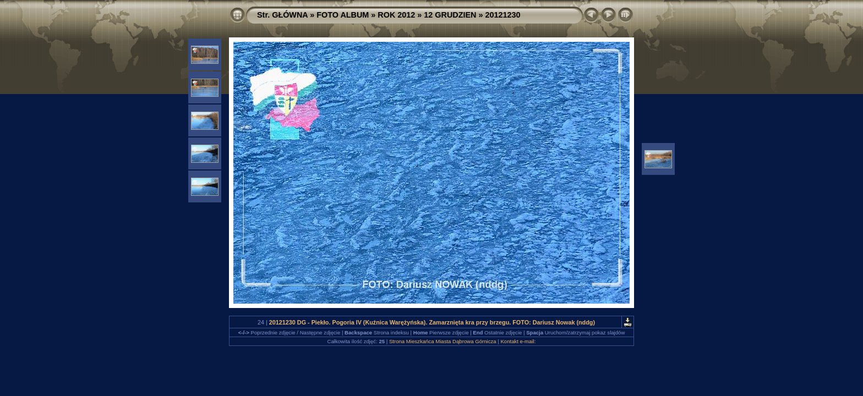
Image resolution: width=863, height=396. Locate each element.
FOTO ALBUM (342, 14)
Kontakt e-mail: (518, 341)
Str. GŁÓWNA (282, 14)
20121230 (503, 14)
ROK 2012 (396, 14)
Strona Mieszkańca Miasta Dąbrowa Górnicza (442, 341)
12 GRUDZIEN (450, 14)
